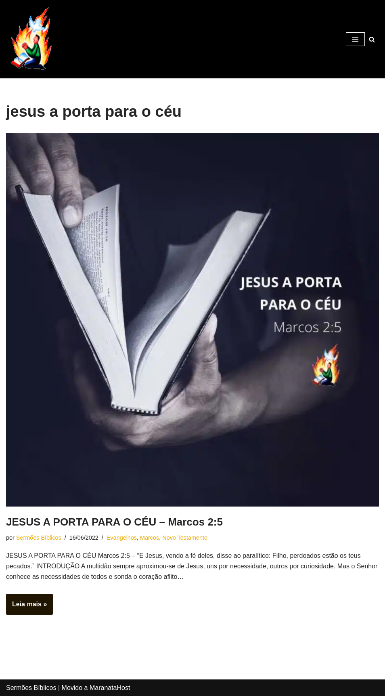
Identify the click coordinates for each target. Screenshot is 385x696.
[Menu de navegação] (355, 39)
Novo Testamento (184, 537)
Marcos (149, 537)
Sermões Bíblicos (38, 537)
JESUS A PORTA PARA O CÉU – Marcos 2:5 (114, 522)
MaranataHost (110, 687)
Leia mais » (26, 607)
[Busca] (372, 39)
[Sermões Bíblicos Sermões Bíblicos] (30, 39)
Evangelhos (122, 537)
